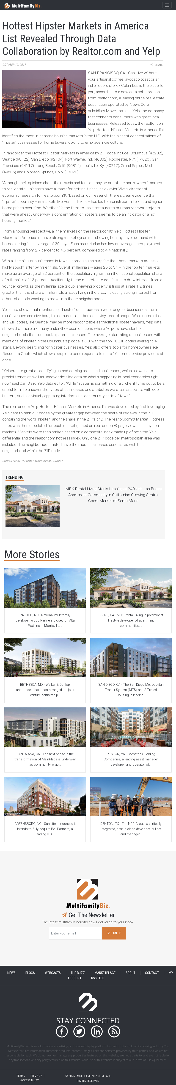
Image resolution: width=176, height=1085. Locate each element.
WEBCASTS (53, 973)
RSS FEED (97, 978)
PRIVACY (36, 1075)
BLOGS (30, 973)
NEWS (11, 973)
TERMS (20, 1075)
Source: (32, 461)
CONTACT (152, 973)
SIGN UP (114, 933)
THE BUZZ (78, 973)
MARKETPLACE (105, 973)
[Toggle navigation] (166, 5)
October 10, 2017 (14, 64)
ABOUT (130, 973)
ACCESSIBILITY (29, 1080)
